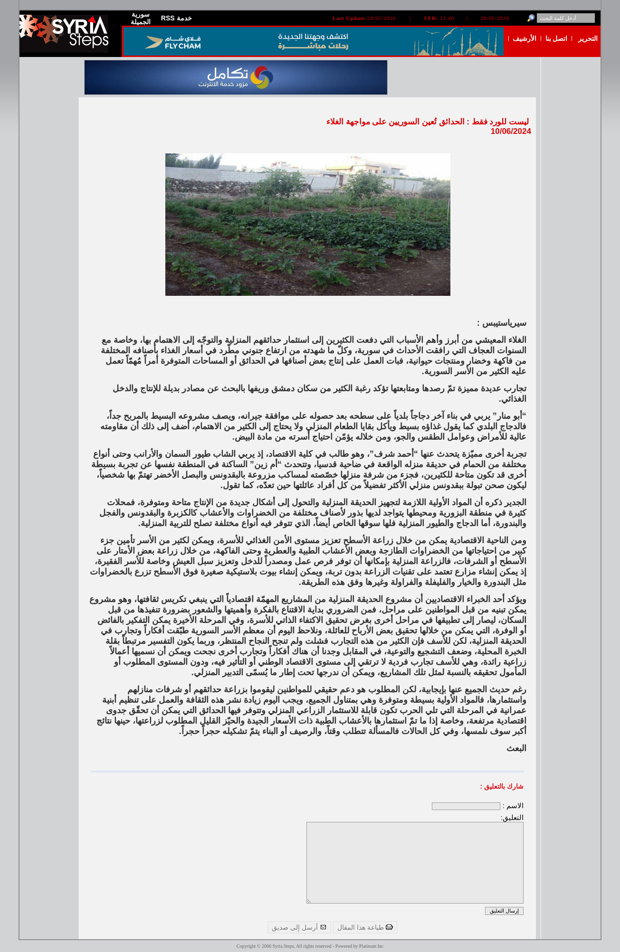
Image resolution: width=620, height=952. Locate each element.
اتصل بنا (556, 38)
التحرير (588, 38)
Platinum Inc (371, 946)
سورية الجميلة (141, 18)
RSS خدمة (176, 18)
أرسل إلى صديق (299, 927)
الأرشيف (524, 38)
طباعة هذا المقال (365, 927)
